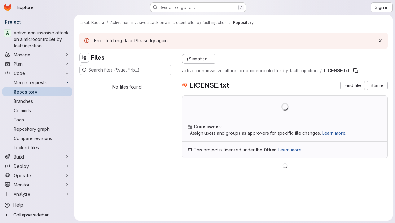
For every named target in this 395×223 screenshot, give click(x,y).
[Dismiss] (380, 40)
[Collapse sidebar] (37, 215)
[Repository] (37, 91)
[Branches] (37, 101)
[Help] (37, 205)
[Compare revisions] (37, 138)
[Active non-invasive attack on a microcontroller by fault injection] (37, 39)
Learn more (289, 149)
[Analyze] (37, 194)
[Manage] (37, 54)
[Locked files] (37, 147)
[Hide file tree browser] (84, 58)
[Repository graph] (37, 129)
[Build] (37, 156)
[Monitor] (37, 184)
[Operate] (37, 175)
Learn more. (334, 133)
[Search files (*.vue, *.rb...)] (125, 70)
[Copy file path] (356, 71)
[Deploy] (37, 166)
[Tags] (37, 119)
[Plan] (37, 63)
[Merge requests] (37, 82)
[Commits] (37, 110)
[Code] (37, 73)
